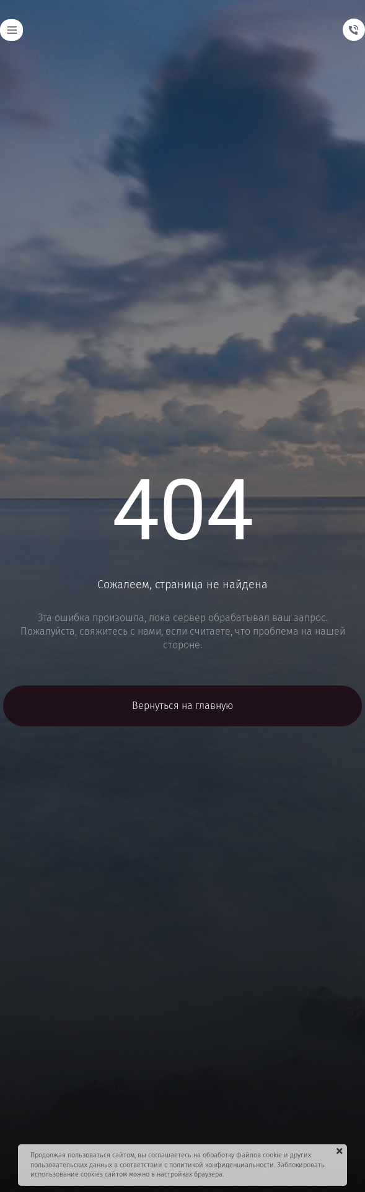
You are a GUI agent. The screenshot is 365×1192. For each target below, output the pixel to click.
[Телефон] (354, 30)
